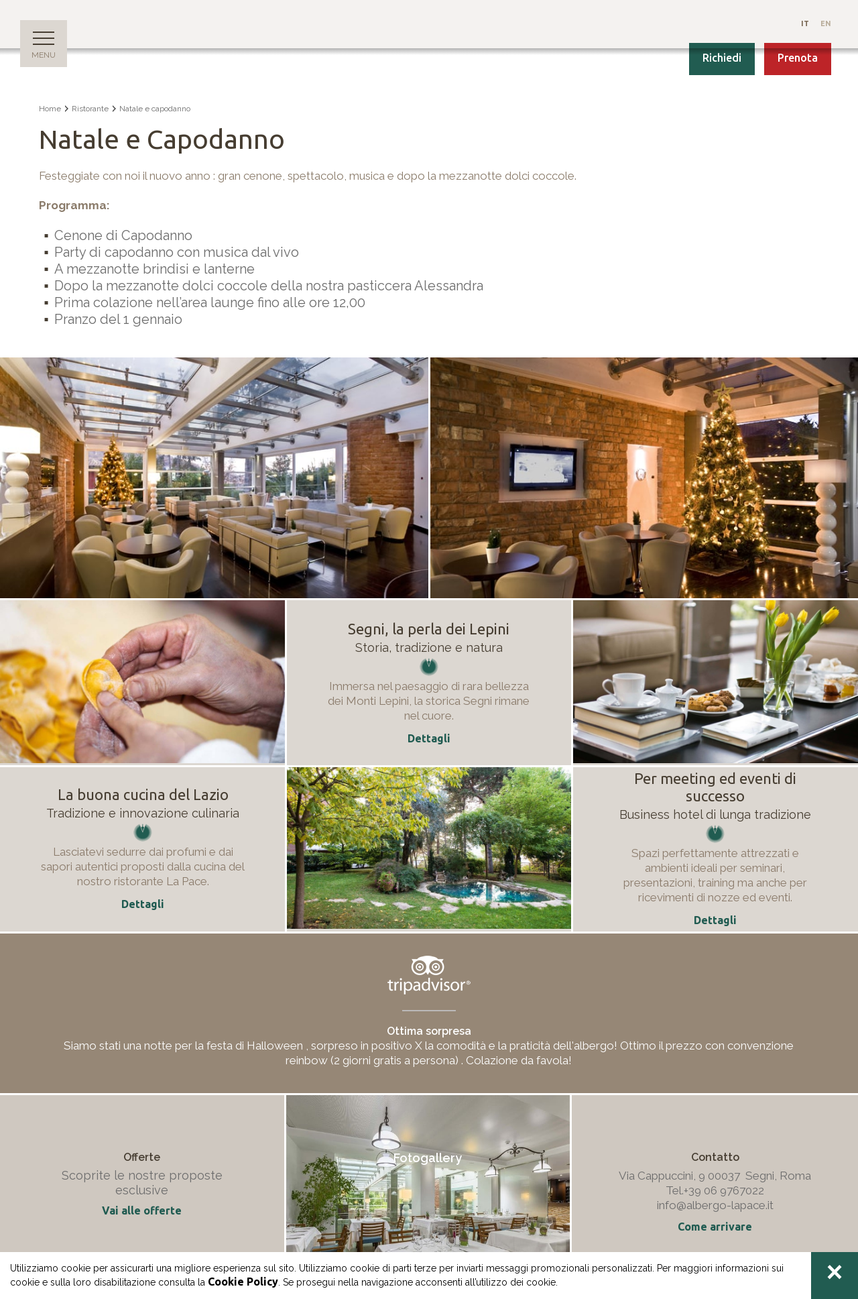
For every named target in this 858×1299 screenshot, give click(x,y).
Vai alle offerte (142, 1210)
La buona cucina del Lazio (143, 794)
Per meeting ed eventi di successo (715, 787)
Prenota (798, 58)
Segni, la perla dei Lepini (428, 628)
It (806, 23)
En (825, 23)
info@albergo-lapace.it (715, 1205)
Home (50, 108)
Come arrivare (715, 1227)
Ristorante (90, 108)
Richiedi (721, 58)
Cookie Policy (243, 1282)
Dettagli (142, 904)
